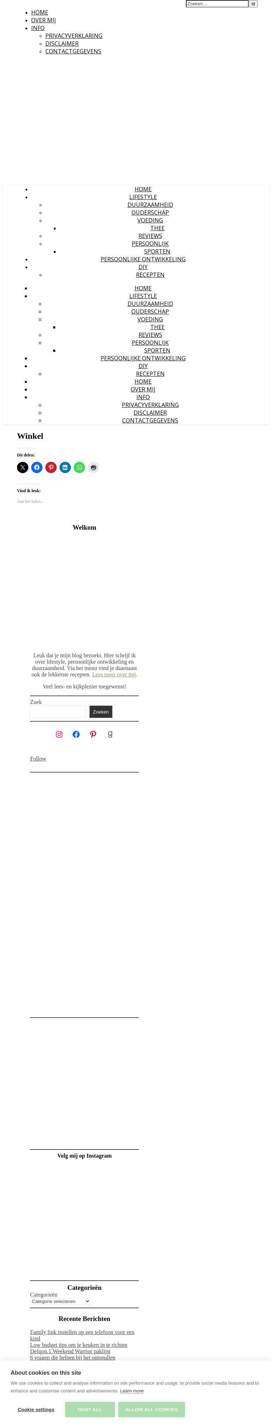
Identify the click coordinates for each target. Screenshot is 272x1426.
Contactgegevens (73, 51)
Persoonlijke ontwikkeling (143, 259)
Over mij (43, 20)
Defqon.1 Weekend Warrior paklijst (70, 1351)
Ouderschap (150, 212)
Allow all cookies (151, 1409)
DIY (143, 267)
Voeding (150, 220)
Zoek (36, 702)
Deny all (90, 1409)
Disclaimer (62, 43)
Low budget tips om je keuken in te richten (79, 1345)
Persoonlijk (150, 244)
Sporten (157, 251)
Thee (157, 228)
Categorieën (43, 1295)
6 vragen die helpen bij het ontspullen (72, 1358)
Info (38, 28)
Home (39, 12)
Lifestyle (143, 197)
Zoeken (101, 712)
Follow (38, 759)
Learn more (131, 1390)
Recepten (150, 275)
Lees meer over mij (114, 674)
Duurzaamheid (150, 205)
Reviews (150, 236)
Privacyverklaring (73, 36)
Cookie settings (36, 1409)
